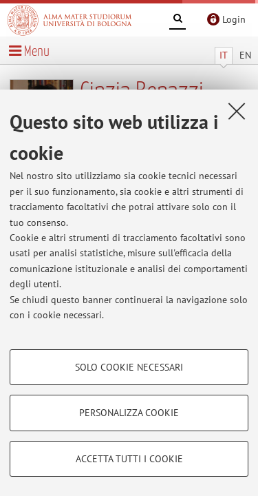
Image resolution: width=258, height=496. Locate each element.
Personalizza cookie (129, 412)
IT (223, 55)
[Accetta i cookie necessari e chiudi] (237, 111)
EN (245, 55)
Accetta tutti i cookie (129, 459)
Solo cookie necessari (129, 367)
